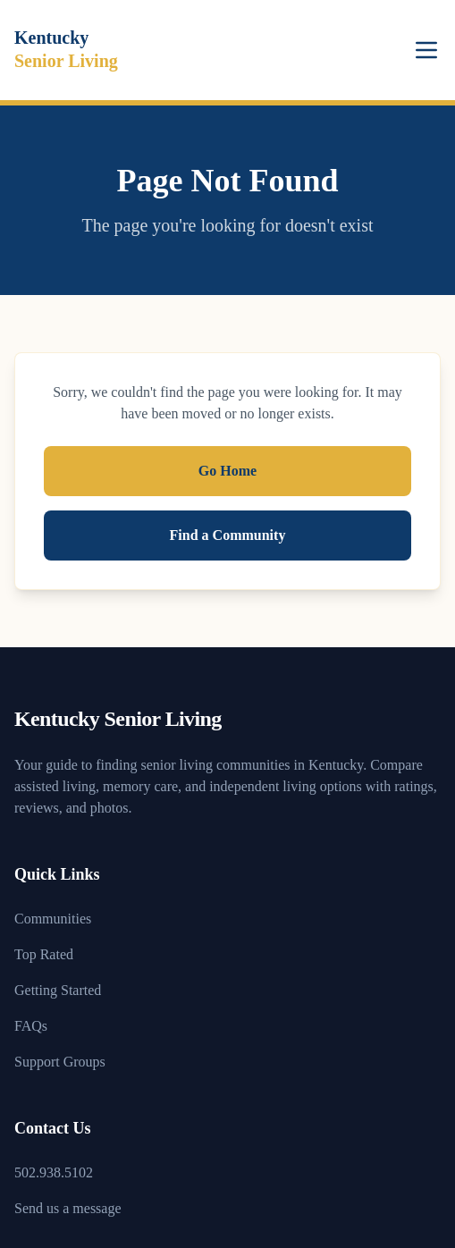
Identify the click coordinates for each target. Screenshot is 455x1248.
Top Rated (43, 954)
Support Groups (59, 1061)
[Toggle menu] (426, 50)
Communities (52, 918)
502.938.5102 (53, 1172)
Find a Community (228, 535)
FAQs (30, 1025)
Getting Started (57, 990)
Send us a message (68, 1208)
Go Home (227, 470)
